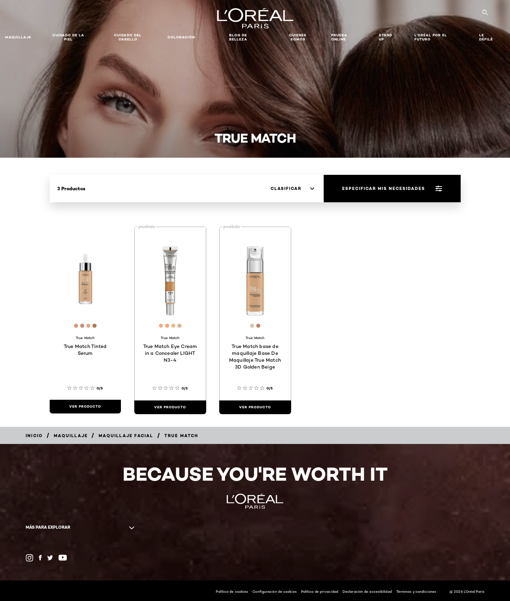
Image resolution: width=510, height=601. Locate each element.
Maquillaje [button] (18, 37)
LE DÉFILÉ (486, 37)
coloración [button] (181, 37)
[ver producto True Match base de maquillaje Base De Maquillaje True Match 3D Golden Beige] (255, 407)
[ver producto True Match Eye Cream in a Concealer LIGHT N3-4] (170, 407)
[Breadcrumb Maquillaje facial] (126, 435)
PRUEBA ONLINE (339, 37)
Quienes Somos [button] (298, 37)
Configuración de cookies (274, 591)
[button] (212, 37)
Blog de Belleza (238, 37)
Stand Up (385, 37)
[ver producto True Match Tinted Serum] (85, 406)
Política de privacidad (319, 591)
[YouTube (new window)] (63, 558)
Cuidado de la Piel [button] (68, 37)
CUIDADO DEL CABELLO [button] (127, 37)
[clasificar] (292, 188)
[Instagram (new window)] (29, 558)
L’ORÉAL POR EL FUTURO (430, 37)
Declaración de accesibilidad (367, 591)
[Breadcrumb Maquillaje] (71, 435)
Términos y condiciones (416, 591)
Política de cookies (232, 591)
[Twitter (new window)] (50, 558)
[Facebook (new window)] (40, 558)
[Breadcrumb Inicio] (34, 435)
